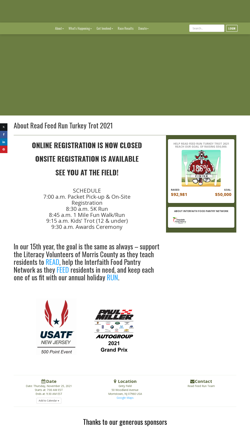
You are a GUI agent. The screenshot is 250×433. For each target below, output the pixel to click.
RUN (112, 269)
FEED (63, 262)
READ (52, 254)
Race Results (126, 6)
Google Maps (125, 390)
